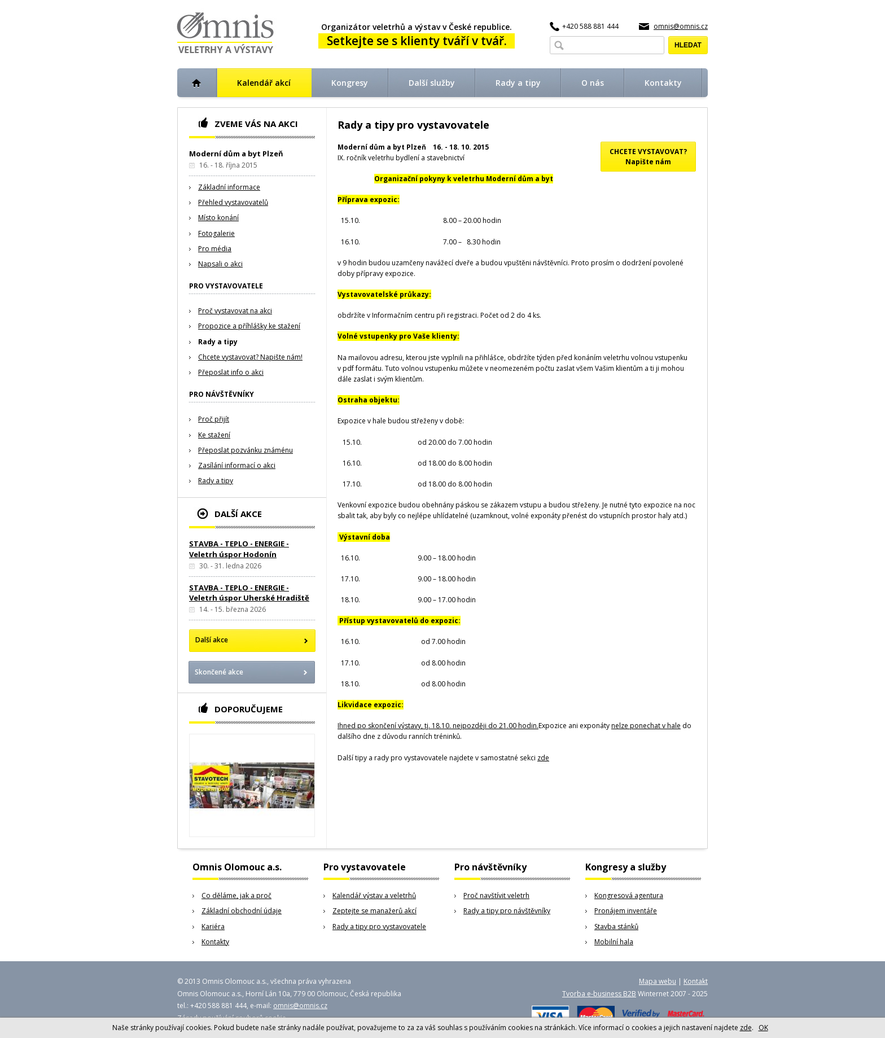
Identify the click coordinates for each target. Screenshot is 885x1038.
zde (543, 758)
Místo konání (218, 217)
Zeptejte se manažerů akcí (374, 911)
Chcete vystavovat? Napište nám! (250, 357)
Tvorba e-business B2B (599, 993)
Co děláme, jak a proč (236, 895)
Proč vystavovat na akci (235, 311)
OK (763, 1027)
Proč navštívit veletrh (496, 895)
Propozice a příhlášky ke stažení (249, 326)
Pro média (214, 248)
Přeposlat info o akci (231, 372)
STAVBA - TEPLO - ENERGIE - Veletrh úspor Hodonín (239, 548)
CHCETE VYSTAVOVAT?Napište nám (648, 157)
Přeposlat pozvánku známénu (245, 450)
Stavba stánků (616, 926)
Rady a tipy (218, 342)
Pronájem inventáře (625, 911)
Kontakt (696, 981)
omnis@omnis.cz (681, 26)
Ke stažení (214, 435)
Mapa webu (657, 981)
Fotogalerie (216, 233)
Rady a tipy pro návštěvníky (506, 911)
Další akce (211, 640)
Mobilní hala (613, 942)
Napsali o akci (220, 264)
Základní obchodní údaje (241, 911)
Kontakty (215, 942)
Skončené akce (219, 672)
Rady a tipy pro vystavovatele (379, 926)
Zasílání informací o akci (236, 465)
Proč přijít (213, 419)
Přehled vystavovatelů (233, 202)
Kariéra (213, 926)
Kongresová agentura (628, 895)
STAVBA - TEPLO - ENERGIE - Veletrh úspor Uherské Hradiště (249, 592)
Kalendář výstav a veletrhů (374, 895)
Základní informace (229, 187)
